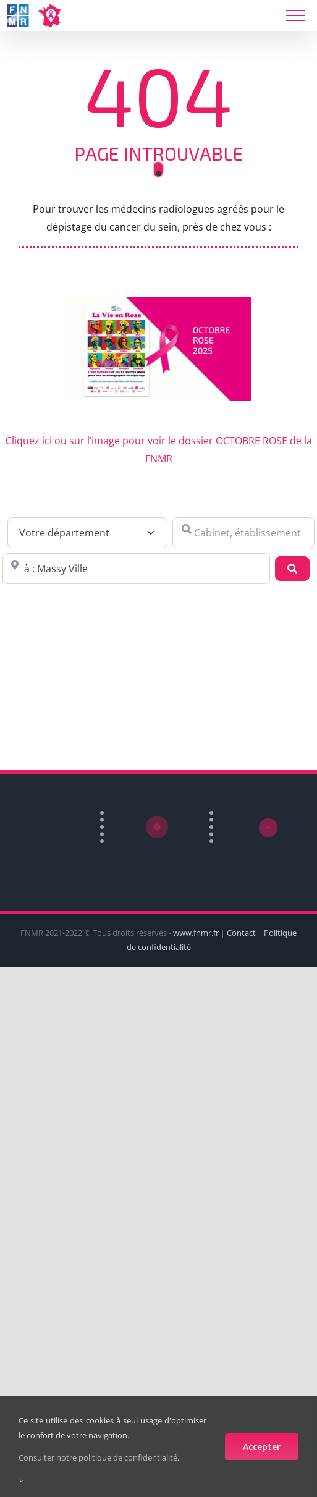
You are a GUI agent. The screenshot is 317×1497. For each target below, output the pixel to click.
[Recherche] (292, 568)
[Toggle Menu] (295, 15)
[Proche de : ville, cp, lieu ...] (136, 568)
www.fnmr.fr (196, 932)
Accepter (262, 1446)
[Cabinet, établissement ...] (243, 532)
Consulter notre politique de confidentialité (98, 1457)
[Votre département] (87, 532)
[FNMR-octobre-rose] (158, 302)
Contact (241, 932)
